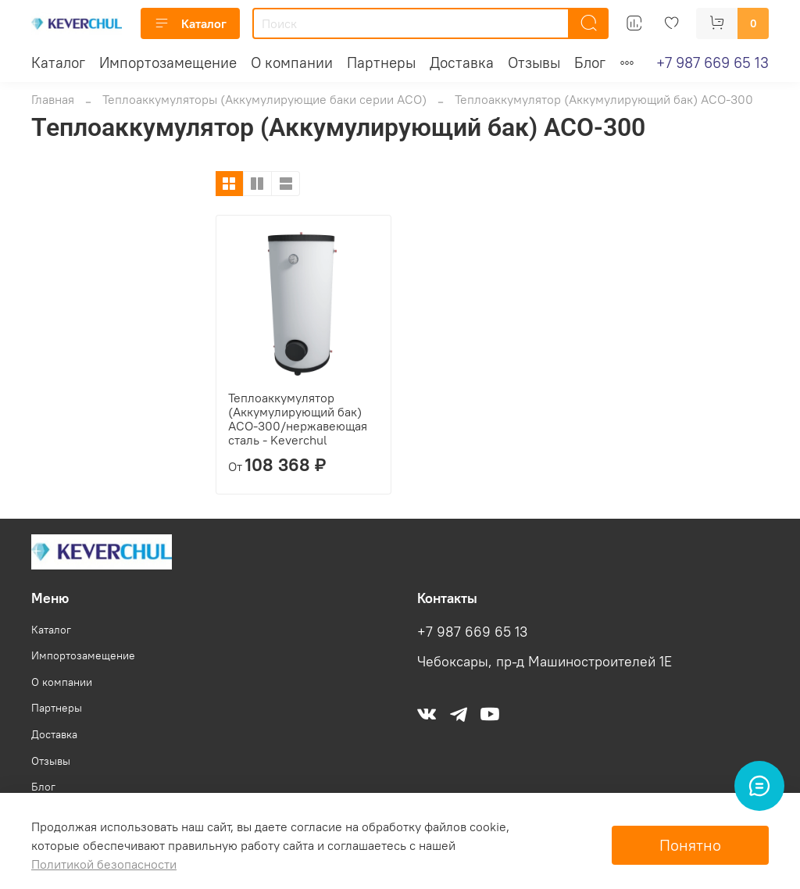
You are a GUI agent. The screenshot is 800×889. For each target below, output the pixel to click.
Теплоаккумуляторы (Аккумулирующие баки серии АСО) (264, 99)
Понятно (690, 845)
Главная (52, 99)
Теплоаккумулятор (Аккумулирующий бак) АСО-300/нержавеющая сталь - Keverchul (297, 419)
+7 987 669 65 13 (712, 62)
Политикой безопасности (104, 864)
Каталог (190, 23)
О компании (292, 62)
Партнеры (381, 62)
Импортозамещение (168, 62)
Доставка (462, 62)
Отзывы (534, 62)
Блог (589, 62)
